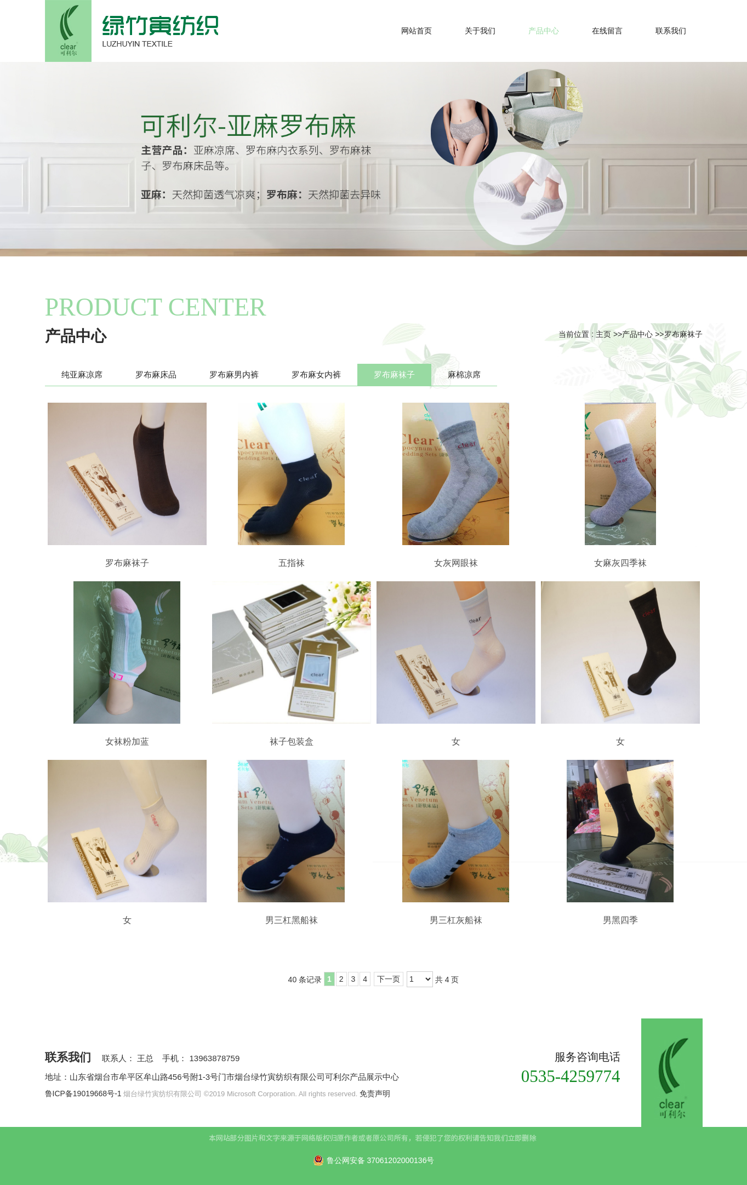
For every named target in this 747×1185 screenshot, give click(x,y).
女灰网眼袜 (456, 563)
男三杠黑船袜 (291, 920)
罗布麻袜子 (683, 334)
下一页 (388, 979)
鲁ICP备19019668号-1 (83, 1093)
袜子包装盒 (291, 741)
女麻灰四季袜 (620, 563)
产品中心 (637, 334)
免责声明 (375, 1093)
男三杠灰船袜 (456, 920)
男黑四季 (620, 920)
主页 (603, 334)
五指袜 (291, 563)
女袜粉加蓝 (127, 741)
